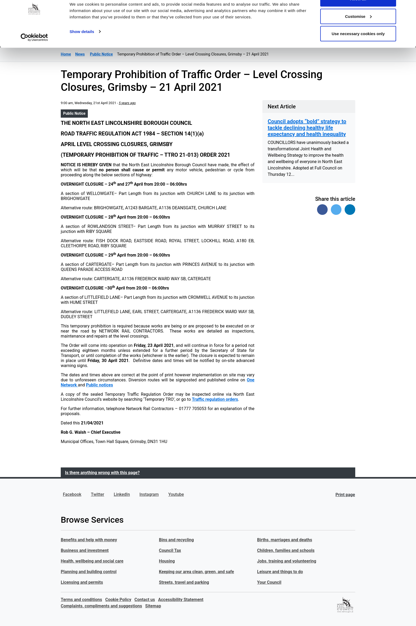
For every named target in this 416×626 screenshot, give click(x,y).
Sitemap (153, 605)
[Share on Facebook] (322, 209)
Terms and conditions (81, 599)
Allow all (358, 14)
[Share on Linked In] (350, 209)
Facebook (72, 494)
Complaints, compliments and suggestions (101, 605)
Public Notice (74, 113)
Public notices (99, 384)
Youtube (176, 494)
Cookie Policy (118, 599)
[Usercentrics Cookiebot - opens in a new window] (34, 53)
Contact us (145, 599)
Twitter (97, 494)
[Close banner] (408, 8)
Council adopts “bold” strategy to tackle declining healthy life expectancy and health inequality (307, 127)
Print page (345, 494)
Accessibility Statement (180, 599)
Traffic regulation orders (215, 399)
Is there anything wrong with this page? (102, 472)
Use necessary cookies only (358, 48)
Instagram (149, 494)
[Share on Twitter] (336, 209)
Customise (358, 31)
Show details (82, 46)
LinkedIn (122, 494)
